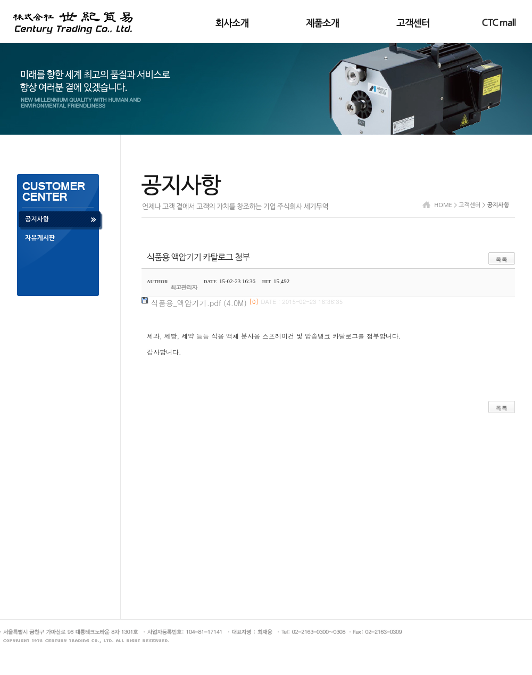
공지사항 (37, 219)
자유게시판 (40, 238)
